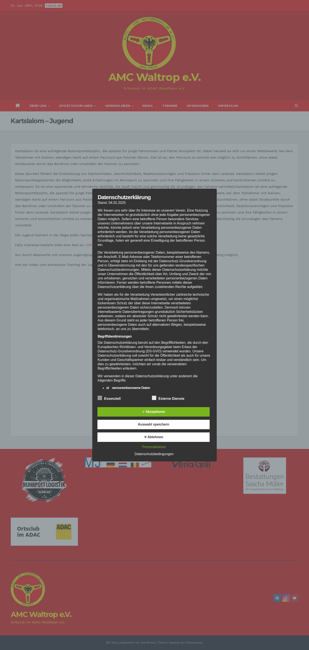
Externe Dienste (168, 397)
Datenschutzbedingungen (154, 454)
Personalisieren (154, 447)
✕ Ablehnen (153, 437)
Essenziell (109, 397)
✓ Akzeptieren (153, 412)
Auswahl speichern (153, 424)
